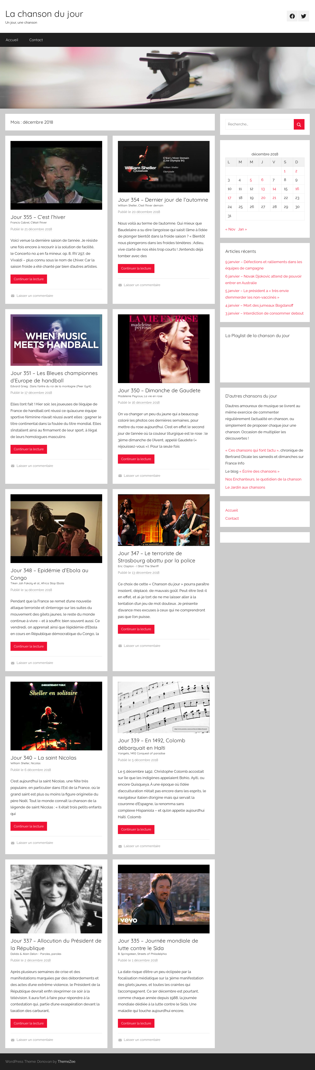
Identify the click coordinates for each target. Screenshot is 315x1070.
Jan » (242, 229)
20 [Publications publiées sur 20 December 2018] (263, 197)
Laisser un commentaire (35, 296)
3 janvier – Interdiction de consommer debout (264, 313)
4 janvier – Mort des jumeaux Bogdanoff (259, 305)
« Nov (230, 229)
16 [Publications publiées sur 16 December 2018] (297, 189)
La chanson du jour (44, 13)
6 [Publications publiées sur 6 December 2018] (262, 180)
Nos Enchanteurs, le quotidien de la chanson (263, 479)
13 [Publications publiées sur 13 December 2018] (263, 189)
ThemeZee (66, 1061)
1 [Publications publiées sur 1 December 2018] (284, 171)
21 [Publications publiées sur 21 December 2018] (274, 197)
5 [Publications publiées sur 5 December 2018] (251, 180)
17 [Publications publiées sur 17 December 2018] (229, 197)
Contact (36, 39)
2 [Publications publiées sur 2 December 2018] (296, 171)
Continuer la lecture (29, 279)
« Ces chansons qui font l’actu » (252, 450)
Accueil (12, 39)
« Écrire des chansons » (259, 471)
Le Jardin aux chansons (245, 487)
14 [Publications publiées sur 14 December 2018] (274, 189)
